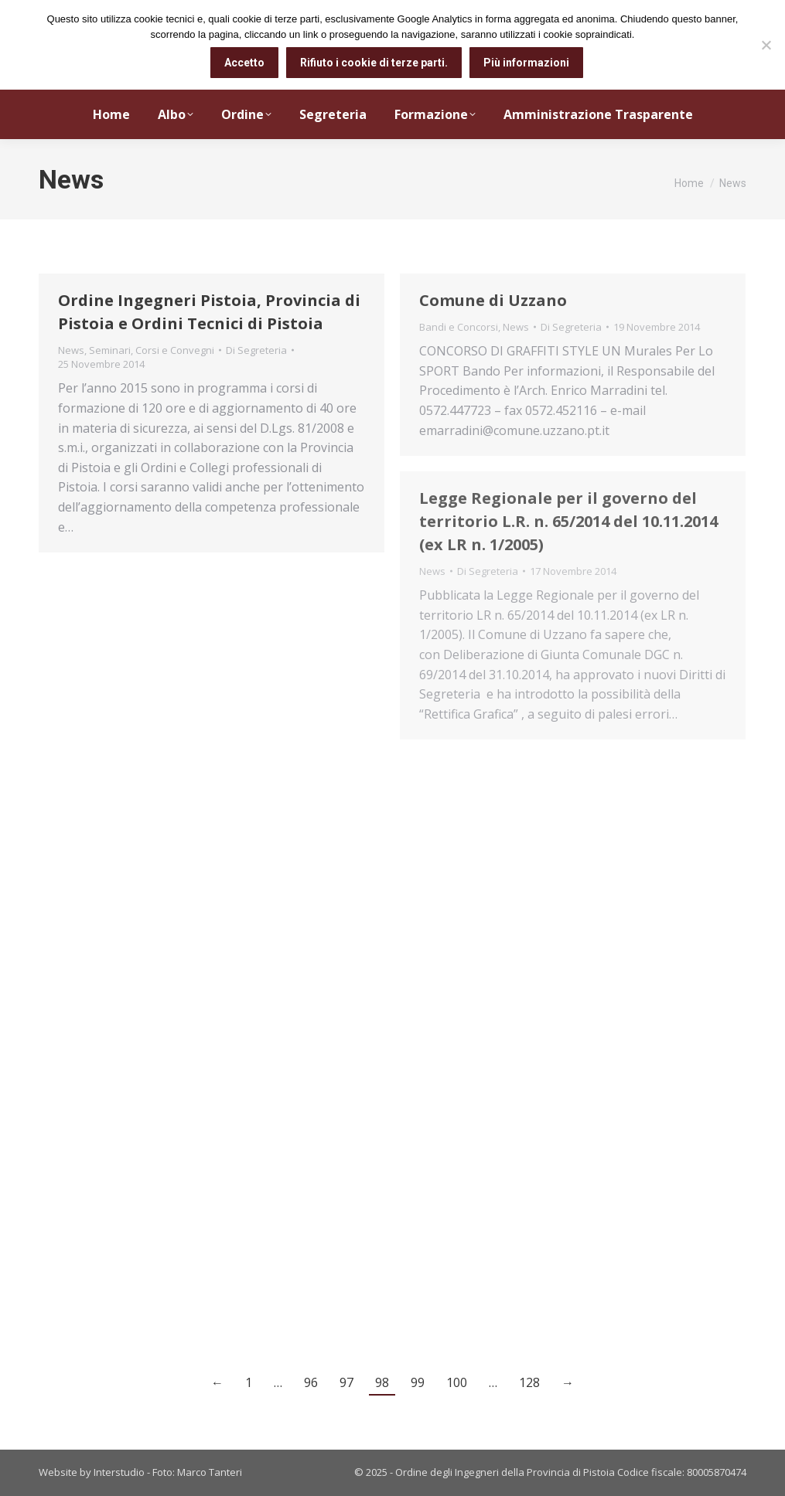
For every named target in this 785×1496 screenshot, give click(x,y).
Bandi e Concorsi (458, 327)
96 (311, 1382)
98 (382, 1382)
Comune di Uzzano (493, 300)
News (71, 350)
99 (418, 1382)
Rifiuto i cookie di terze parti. (374, 62)
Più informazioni (526, 62)
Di (256, 350)
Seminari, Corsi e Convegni (151, 350)
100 (456, 1382)
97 (346, 1382)
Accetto (244, 62)
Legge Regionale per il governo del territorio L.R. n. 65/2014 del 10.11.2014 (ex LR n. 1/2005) (568, 521)
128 (529, 1382)
